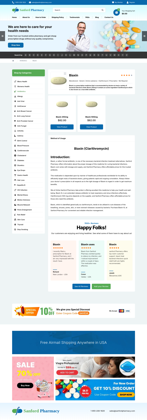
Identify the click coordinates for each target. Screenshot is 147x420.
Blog (97, 17)
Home (14, 17)
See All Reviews (81, 286)
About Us (26, 17)
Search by (18, 55)
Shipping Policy (58, 17)
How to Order (41, 17)
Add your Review (101, 286)
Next (144, 36)
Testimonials (75, 17)
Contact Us (109, 17)
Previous (2, 36)
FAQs (87, 17)
